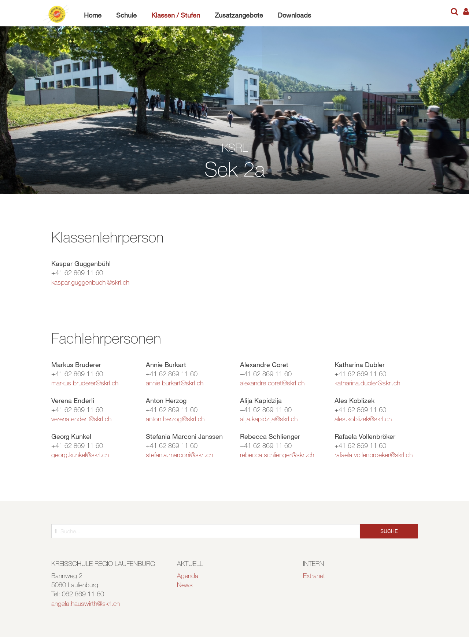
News (185, 585)
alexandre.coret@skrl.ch (272, 383)
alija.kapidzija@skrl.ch (269, 419)
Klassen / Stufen (175, 15)
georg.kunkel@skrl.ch (80, 455)
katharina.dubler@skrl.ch (367, 383)
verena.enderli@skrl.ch (81, 419)
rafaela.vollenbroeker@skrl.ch (374, 455)
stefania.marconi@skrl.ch (179, 455)
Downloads (294, 15)
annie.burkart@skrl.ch (174, 383)
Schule (126, 15)
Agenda (187, 575)
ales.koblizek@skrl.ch (363, 419)
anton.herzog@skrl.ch (175, 419)
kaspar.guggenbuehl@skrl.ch (90, 282)
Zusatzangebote (239, 15)
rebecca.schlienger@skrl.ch (277, 455)
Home (92, 15)
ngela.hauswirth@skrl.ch (87, 603)
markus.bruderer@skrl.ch (84, 383)
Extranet (314, 575)
